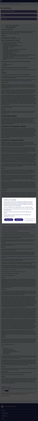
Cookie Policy (18, 205)
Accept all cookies (8, 219)
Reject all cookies (18, 219)
